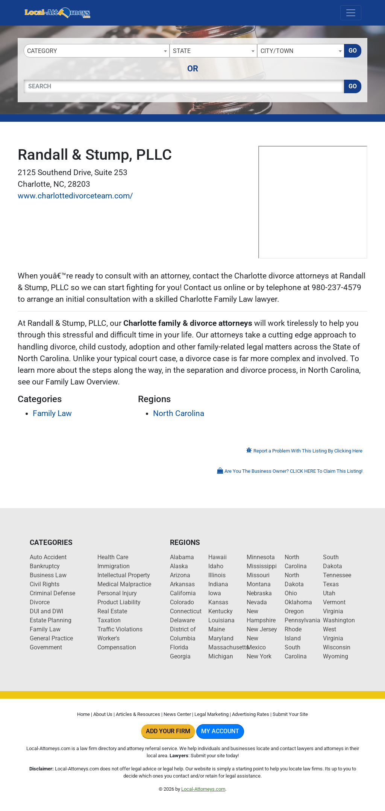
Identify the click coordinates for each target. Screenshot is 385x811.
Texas (331, 584)
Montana (259, 584)
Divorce (40, 602)
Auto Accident (48, 557)
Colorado (182, 602)
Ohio (291, 593)
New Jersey (262, 629)
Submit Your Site (290, 714)
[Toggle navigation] (350, 12)
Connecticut (186, 611)
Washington (339, 620)
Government (46, 647)
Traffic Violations (119, 629)
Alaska (179, 566)
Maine (216, 629)
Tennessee (337, 575)
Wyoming (335, 656)
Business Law (48, 575)
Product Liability (119, 602)
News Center (177, 714)
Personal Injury (117, 593)
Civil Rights (44, 584)
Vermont (334, 602)
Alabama (182, 557)
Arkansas (182, 584)
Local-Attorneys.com (203, 789)
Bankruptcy (45, 566)
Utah (329, 593)
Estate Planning (50, 620)
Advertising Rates (250, 714)
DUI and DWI (46, 611)
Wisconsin (336, 647)
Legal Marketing (211, 714)
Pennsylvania (302, 620)
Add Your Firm (168, 731)
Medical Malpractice (124, 584)
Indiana (218, 584)
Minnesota (261, 557)
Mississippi (262, 566)
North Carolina (178, 413)
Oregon (294, 611)
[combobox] (97, 50)
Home (83, 714)
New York (259, 656)
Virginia (333, 611)
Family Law (52, 413)
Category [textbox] (42, 50)
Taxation (109, 620)
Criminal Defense (52, 593)
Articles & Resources (138, 714)
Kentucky (220, 611)
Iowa (214, 593)
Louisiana (221, 620)
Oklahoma (298, 602)
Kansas (218, 602)
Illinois (217, 575)
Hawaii (217, 557)
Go (353, 50)
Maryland (220, 638)
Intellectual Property (123, 575)
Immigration (113, 566)
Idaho (215, 566)
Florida (179, 647)
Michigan (220, 656)
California (183, 593)
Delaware (182, 620)
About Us (102, 714)
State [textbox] (182, 50)
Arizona (180, 575)
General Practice (51, 638)
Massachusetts (228, 647)
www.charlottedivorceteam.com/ (75, 195)
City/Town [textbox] (277, 50)
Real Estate (112, 611)
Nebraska (259, 593)
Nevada (257, 602)
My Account (220, 731)
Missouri (258, 575)
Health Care (112, 557)
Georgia (180, 656)
